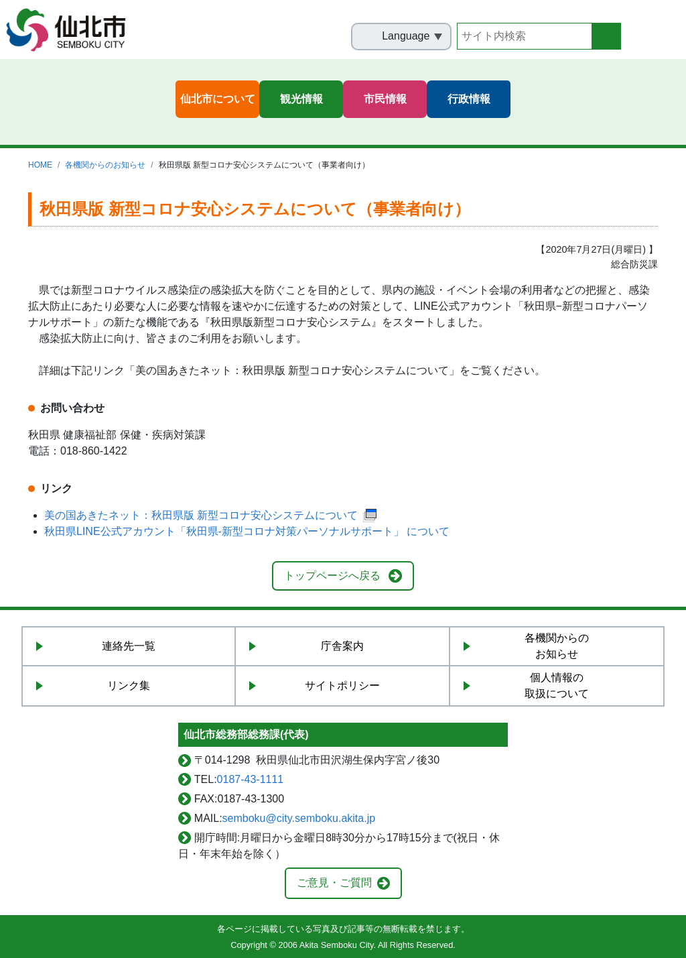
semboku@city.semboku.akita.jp (298, 818)
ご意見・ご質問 (334, 882)
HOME (40, 165)
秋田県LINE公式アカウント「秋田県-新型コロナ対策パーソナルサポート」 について (247, 531)
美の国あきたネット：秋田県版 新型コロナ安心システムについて (211, 515)
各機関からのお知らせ (105, 165)
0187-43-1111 (250, 779)
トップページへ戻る (332, 575)
